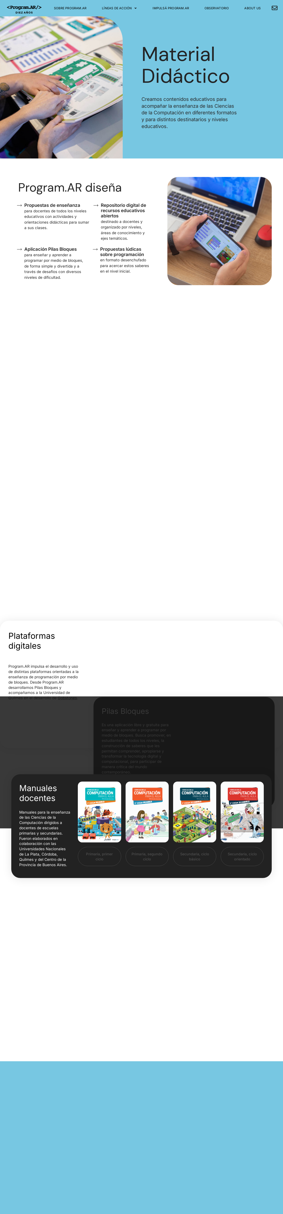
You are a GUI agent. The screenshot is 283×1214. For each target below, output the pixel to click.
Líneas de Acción (119, 8)
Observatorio (217, 8)
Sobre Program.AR (70, 8)
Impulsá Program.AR (171, 8)
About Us (252, 8)
